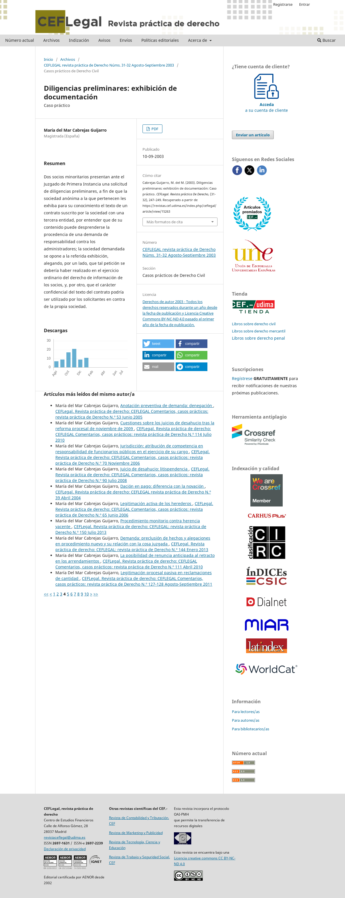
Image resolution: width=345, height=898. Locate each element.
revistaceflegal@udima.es (64, 837)
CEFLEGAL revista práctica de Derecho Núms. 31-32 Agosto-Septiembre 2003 (109, 65)
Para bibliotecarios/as (250, 728)
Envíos (126, 40)
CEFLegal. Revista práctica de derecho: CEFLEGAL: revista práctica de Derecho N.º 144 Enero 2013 (131, 546)
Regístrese (242, 378)
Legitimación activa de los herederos (156, 503)
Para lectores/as (246, 711)
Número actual (19, 40)
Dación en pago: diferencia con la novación (162, 486)
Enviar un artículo (253, 134)
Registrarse (282, 4)
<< (46, 594)
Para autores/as (245, 720)
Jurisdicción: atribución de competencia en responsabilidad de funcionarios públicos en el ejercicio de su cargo (129, 448)
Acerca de (198, 40)
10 (86, 594)
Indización (79, 40)
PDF (154, 128)
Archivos (51, 40)
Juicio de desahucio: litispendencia (154, 469)
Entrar (304, 4)
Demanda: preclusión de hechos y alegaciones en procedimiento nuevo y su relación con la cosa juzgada (132, 541)
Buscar (326, 40)
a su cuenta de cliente (266, 104)
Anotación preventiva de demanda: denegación (166, 405)
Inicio (48, 59)
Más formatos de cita (165, 221)
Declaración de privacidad (65, 848)
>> (95, 594)
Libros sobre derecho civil (253, 323)
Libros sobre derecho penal (258, 338)
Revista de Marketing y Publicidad (136, 832)
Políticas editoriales (160, 40)
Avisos (104, 40)
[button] (158, 343)
